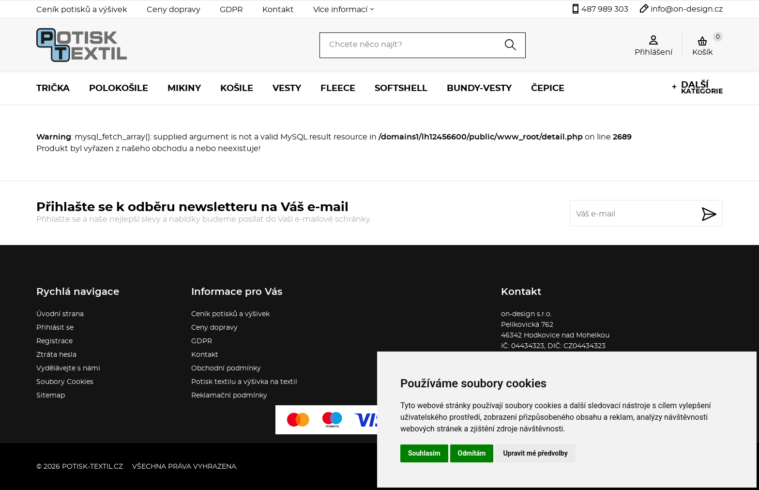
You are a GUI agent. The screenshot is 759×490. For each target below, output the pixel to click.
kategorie (702, 88)
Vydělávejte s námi (68, 368)
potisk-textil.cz (92, 466)
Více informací (340, 10)
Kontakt (278, 10)
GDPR (231, 10)
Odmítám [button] (472, 453)
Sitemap (50, 395)
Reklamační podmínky (229, 395)
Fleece (337, 88)
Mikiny (184, 88)
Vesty (287, 88)
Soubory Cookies (64, 382)
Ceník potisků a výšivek (81, 10)
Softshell (401, 88)
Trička (53, 88)
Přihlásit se (55, 327)
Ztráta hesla (56, 355)
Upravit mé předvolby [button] (535, 453)
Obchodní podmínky (226, 368)
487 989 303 (604, 9)
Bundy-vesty (479, 88)
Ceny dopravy (173, 10)
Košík (707, 44)
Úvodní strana (60, 314)
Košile (236, 88)
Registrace (54, 341)
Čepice (547, 88)
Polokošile (118, 88)
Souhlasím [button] (424, 453)
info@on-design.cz (687, 9)
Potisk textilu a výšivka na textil (244, 382)
